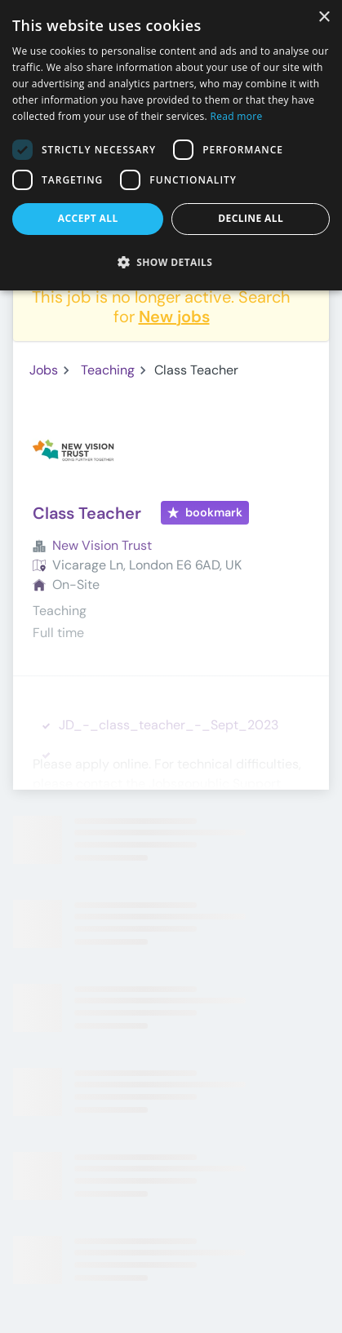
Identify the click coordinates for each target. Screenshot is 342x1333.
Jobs (43, 370)
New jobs (174, 316)
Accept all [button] (88, 218)
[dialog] (171, 145)
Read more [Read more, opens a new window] (236, 116)
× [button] (324, 17)
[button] (171, 262)
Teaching (108, 370)
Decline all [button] (250, 218)
